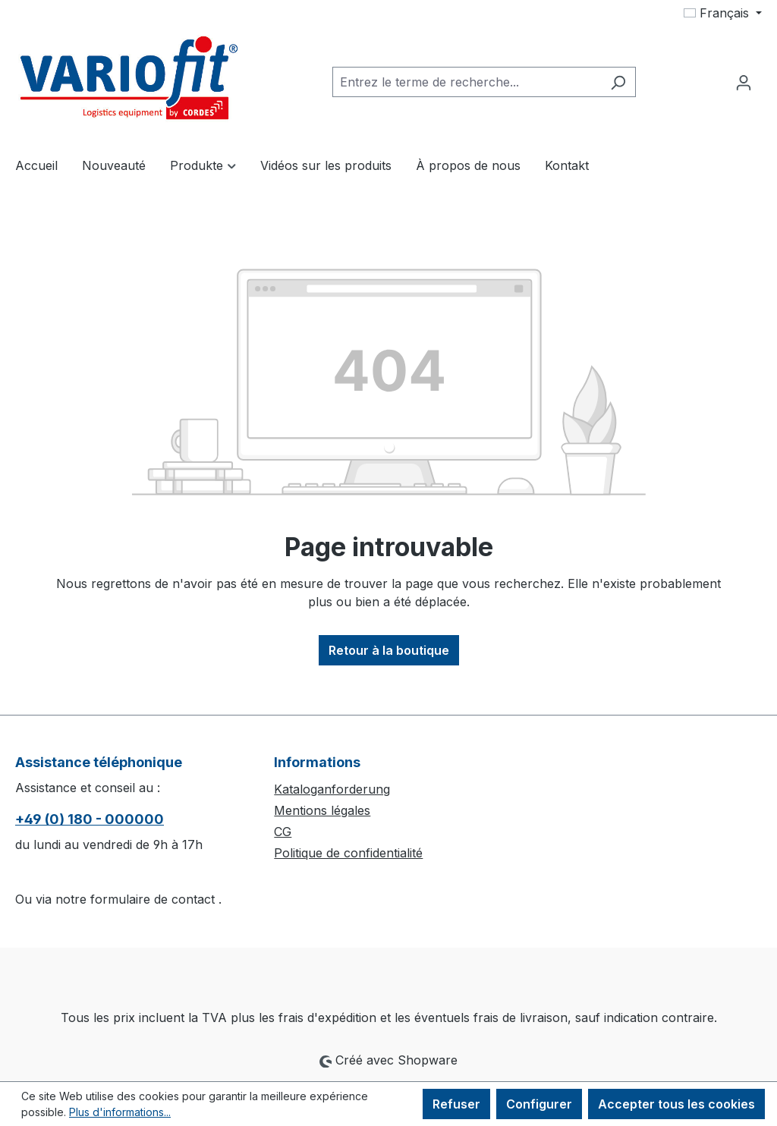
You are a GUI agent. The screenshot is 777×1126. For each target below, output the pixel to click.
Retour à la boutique (389, 650)
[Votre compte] (743, 82)
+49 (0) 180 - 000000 (89, 819)
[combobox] (466, 82)
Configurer (539, 1104)
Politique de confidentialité (348, 852)
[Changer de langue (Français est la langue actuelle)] (723, 13)
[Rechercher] (618, 82)
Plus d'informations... (120, 1112)
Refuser (456, 1104)
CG (282, 831)
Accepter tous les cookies (676, 1104)
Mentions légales (322, 810)
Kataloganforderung (332, 789)
